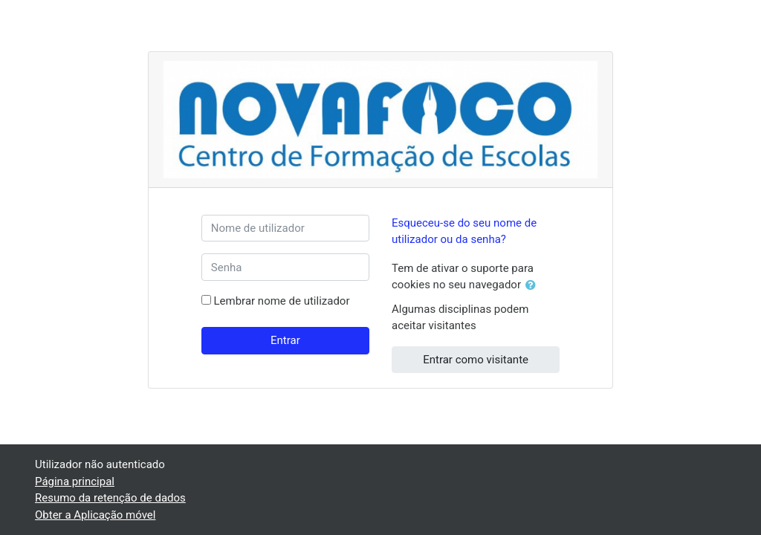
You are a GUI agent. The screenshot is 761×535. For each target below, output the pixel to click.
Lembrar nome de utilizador (282, 301)
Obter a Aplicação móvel (95, 515)
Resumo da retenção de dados (110, 498)
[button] (533, 285)
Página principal (74, 481)
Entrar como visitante (475, 359)
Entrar (285, 340)
